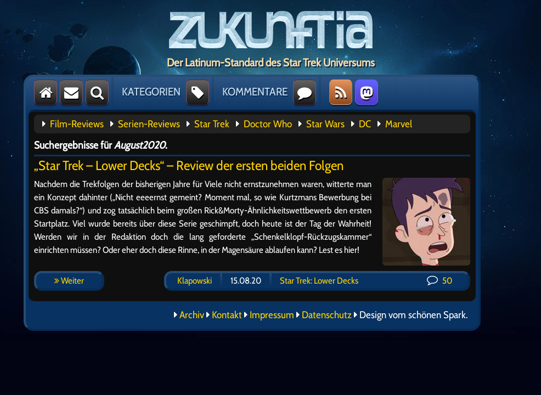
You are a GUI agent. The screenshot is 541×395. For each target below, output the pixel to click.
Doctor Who (268, 124)
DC (365, 124)
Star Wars (325, 124)
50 (439, 280)
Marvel (398, 124)
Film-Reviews (77, 124)
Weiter (69, 280)
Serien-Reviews (149, 124)
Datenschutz (327, 315)
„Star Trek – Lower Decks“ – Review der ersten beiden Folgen (188, 165)
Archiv (191, 315)
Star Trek (211, 124)
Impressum (272, 315)
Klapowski (194, 280)
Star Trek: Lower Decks (319, 280)
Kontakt (227, 315)
